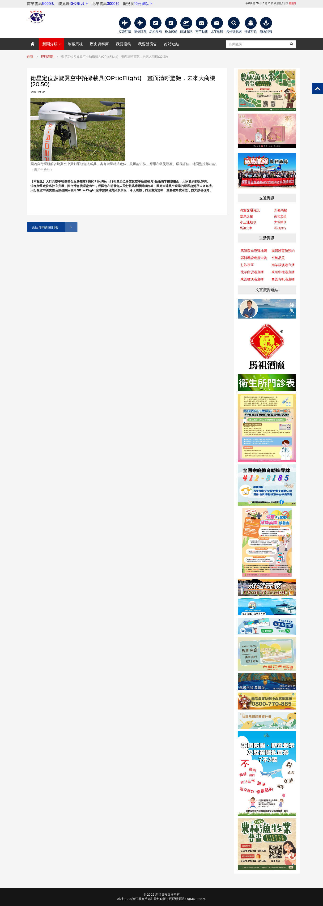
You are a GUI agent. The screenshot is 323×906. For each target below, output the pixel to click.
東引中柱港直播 (283, 272)
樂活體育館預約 (283, 250)
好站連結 (171, 44)
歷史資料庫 (99, 44)
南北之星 (280, 216)
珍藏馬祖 (75, 44)
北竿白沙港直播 (252, 272)
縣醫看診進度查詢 (254, 257)
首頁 (30, 56)
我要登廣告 (147, 44)
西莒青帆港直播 (283, 279)
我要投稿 (123, 44)
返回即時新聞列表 (54, 227)
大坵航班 (280, 222)
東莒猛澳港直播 (252, 279)
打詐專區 (247, 265)
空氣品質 (278, 257)
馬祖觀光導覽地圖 (254, 250)
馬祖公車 (246, 228)
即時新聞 (47, 56)
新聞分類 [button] (51, 44)
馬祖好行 (280, 228)
